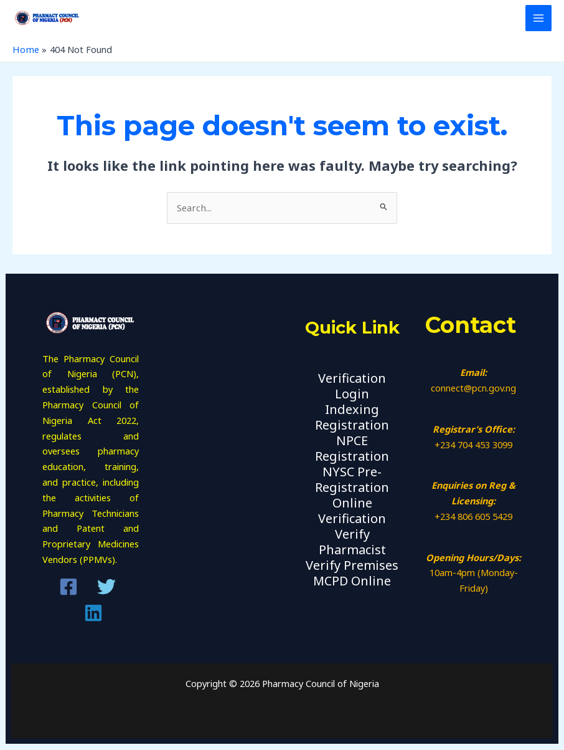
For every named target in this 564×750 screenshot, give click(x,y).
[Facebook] (68, 587)
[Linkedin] (93, 613)
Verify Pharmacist (352, 542)
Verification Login (352, 387)
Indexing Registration (352, 417)
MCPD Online (352, 580)
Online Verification (352, 510)
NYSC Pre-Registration (352, 479)
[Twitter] (106, 587)
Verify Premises (352, 564)
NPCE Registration (352, 449)
